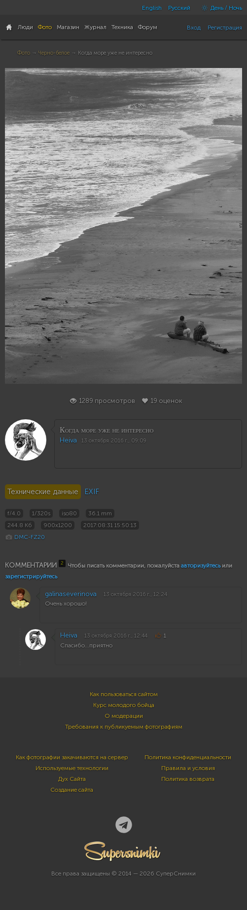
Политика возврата (187, 778)
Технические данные (42, 491)
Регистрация (225, 27)
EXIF (91, 491)
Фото (23, 53)
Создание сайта (71, 789)
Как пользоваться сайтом (124, 694)
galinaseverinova (71, 594)
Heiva (68, 440)
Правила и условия (188, 768)
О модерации (124, 715)
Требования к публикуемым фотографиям (123, 726)
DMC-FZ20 (29, 537)
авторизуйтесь (200, 565)
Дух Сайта (72, 778)
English (152, 7)
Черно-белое (54, 53)
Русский (179, 7)
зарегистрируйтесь (31, 576)
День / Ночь (219, 7)
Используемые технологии (71, 768)
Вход (194, 27)
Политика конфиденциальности (187, 757)
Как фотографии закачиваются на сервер (72, 757)
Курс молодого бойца (123, 705)
